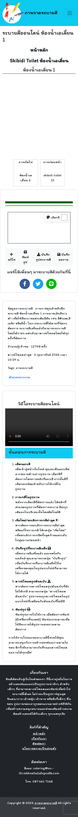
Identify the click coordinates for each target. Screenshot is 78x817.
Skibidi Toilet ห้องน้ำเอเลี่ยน (39, 61)
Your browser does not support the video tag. (39, 427)
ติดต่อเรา (39, 743)
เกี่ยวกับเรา (39, 738)
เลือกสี (53, 217)
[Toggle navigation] (70, 13)
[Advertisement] (39, 116)
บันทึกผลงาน (63, 257)
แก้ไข (11, 257)
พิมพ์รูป (25, 257)
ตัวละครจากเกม (19, 377)
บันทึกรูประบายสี (43, 257)
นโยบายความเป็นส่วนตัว (39, 748)
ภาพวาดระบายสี (29, 13)
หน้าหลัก (39, 50)
